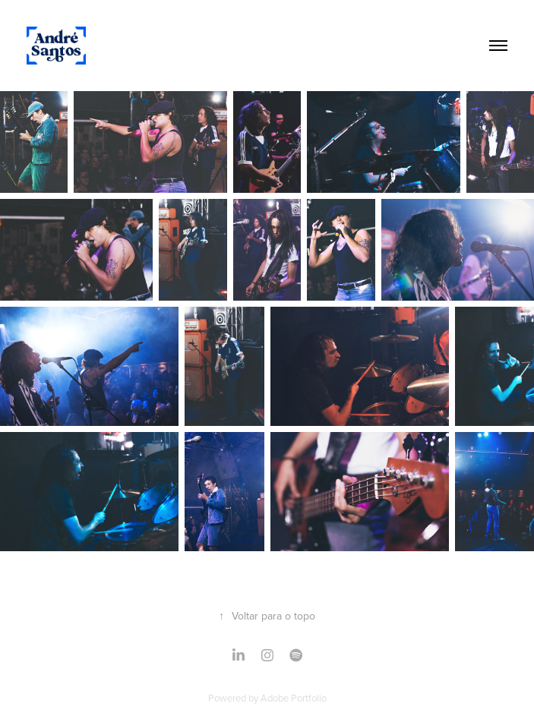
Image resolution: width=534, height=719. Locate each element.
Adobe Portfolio (294, 698)
